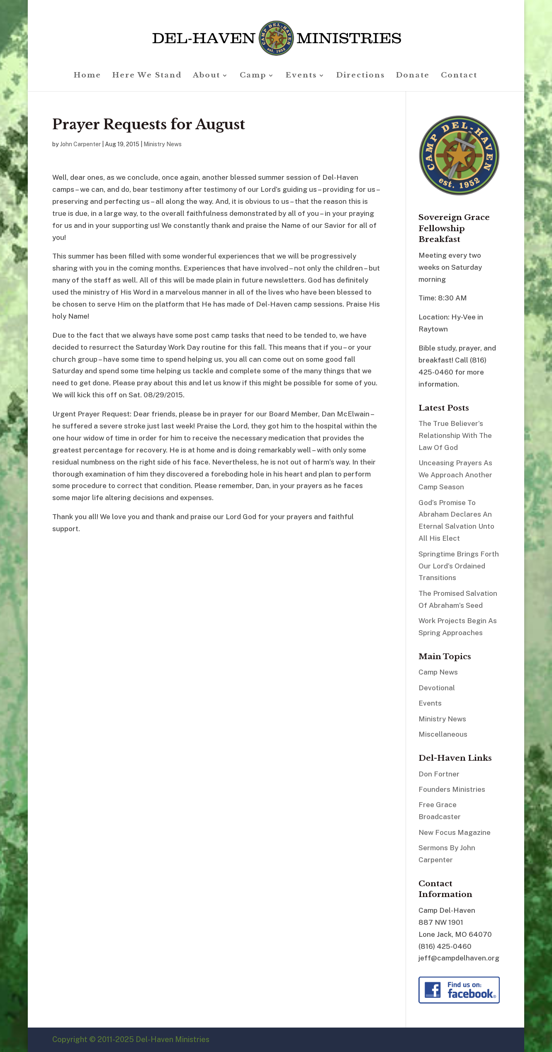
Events (301, 76)
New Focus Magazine (454, 832)
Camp (253, 76)
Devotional (436, 688)
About (206, 76)
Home (87, 76)
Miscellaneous (442, 734)
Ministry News (162, 144)
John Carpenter (80, 144)
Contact (459, 76)
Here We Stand (147, 76)
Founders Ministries (451, 789)
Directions (360, 76)
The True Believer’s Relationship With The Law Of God (455, 435)
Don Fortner (439, 774)
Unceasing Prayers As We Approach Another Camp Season (455, 475)
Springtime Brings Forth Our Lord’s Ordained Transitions (458, 566)
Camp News (438, 672)
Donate (413, 76)
